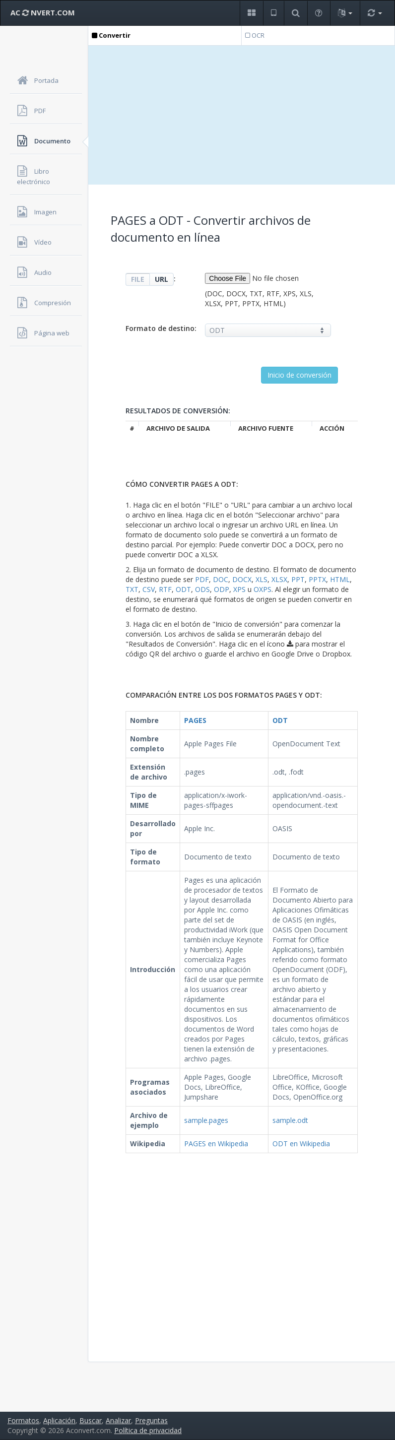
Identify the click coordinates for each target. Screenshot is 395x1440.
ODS (202, 589)
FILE (137, 279)
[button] (251, 13)
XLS (261, 579)
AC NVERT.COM (42, 12)
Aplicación (59, 1420)
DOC (220, 579)
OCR (254, 35)
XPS (239, 589)
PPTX (317, 579)
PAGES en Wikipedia (216, 1143)
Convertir (111, 35)
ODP (221, 589)
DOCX (242, 579)
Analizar (118, 1420)
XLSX (279, 579)
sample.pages (206, 1120)
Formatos (23, 1420)
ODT (183, 589)
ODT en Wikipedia (301, 1143)
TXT (132, 589)
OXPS (262, 589)
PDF (202, 579)
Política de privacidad (148, 1430)
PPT (298, 579)
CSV (148, 589)
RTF (165, 589)
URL (161, 279)
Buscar (90, 1420)
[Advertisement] (241, 115)
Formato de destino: (161, 328)
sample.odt (290, 1120)
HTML (340, 579)
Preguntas (151, 1420)
